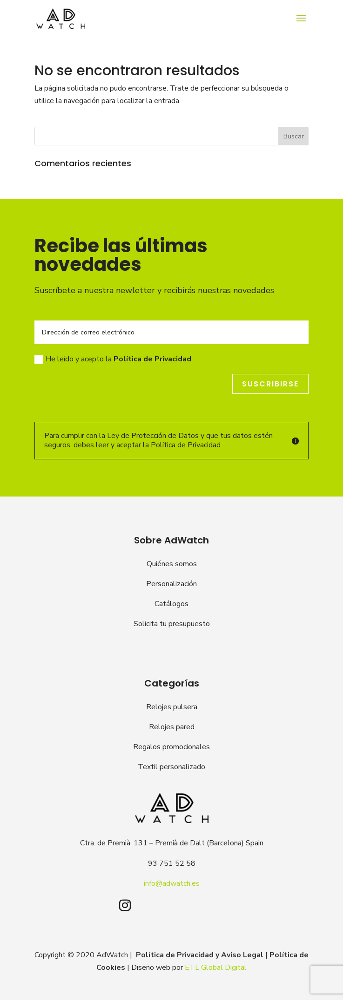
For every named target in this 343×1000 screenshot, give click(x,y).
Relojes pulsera (171, 707)
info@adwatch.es (172, 883)
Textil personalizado (171, 767)
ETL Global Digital (216, 967)
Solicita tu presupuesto (172, 624)
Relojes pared (172, 727)
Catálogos (171, 604)
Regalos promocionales (171, 747)
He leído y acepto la (112, 359)
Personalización (171, 584)
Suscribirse (270, 384)
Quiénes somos (172, 564)
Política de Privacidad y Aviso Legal (199, 955)
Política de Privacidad (152, 359)
